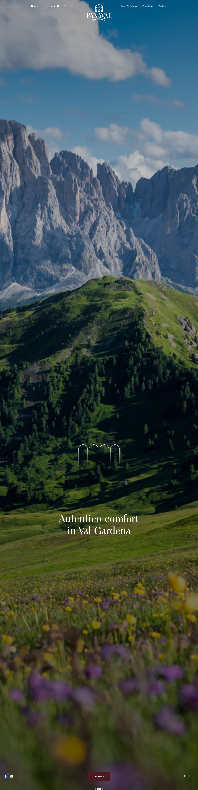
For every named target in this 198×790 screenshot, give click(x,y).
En (190, 776)
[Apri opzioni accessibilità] (6, 777)
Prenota (99, 776)
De (184, 776)
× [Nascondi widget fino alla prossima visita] (8, 774)
